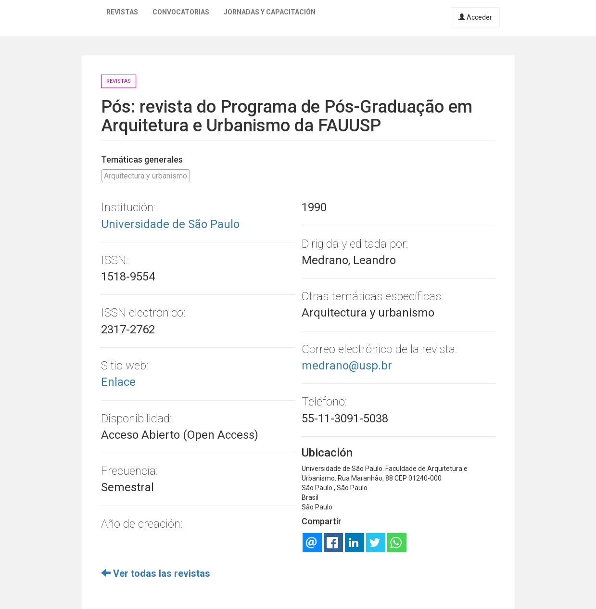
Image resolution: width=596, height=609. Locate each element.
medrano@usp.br (347, 365)
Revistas (122, 12)
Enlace (118, 382)
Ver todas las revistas (155, 573)
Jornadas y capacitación (270, 12)
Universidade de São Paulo (170, 224)
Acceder (475, 17)
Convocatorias (180, 12)
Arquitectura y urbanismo (145, 175)
